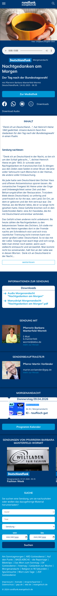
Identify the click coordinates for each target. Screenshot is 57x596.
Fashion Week (15, 481)
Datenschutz (8, 584)
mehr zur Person (31, 344)
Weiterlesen (28, 262)
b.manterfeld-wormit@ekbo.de (32, 340)
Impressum (7, 582)
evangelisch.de (40, 584)
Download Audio (11, 111)
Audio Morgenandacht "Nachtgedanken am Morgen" (25, 295)
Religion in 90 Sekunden (34, 569)
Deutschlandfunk (10, 85)
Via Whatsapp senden (13, 103)
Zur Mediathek (28, 94)
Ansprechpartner (32, 582)
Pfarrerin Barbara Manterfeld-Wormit (23, 82)
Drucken (30, 103)
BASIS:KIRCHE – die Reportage (31, 559)
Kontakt (18, 582)
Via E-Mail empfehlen (22, 103)
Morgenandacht (40, 60)
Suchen (53, 3)
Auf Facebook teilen (4, 103)
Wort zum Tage (26, 572)
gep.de (19, 584)
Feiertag (22, 566)
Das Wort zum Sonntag (26, 562)
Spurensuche (9, 572)
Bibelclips (7, 562)
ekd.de (28, 584)
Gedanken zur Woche (40, 566)
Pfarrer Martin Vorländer (38, 364)
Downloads (43, 104)
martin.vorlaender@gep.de (37, 370)
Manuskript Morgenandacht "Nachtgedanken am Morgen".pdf (28, 302)
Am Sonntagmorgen (13, 556)
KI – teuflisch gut (37, 413)
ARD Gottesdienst (35, 556)
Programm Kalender (28, 426)
